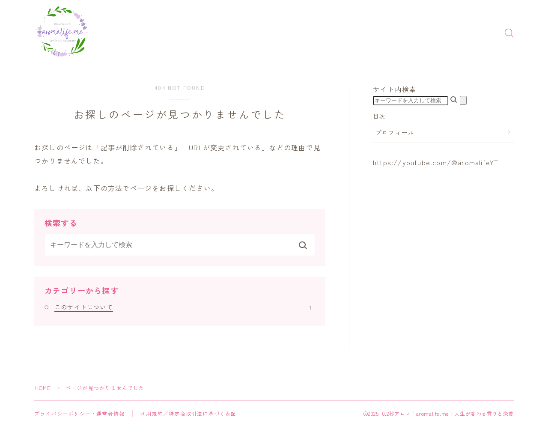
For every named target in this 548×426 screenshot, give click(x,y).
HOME (43, 387)
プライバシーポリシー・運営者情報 (79, 413)
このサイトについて (182, 307)
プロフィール (394, 132)
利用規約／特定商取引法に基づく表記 (188, 413)
